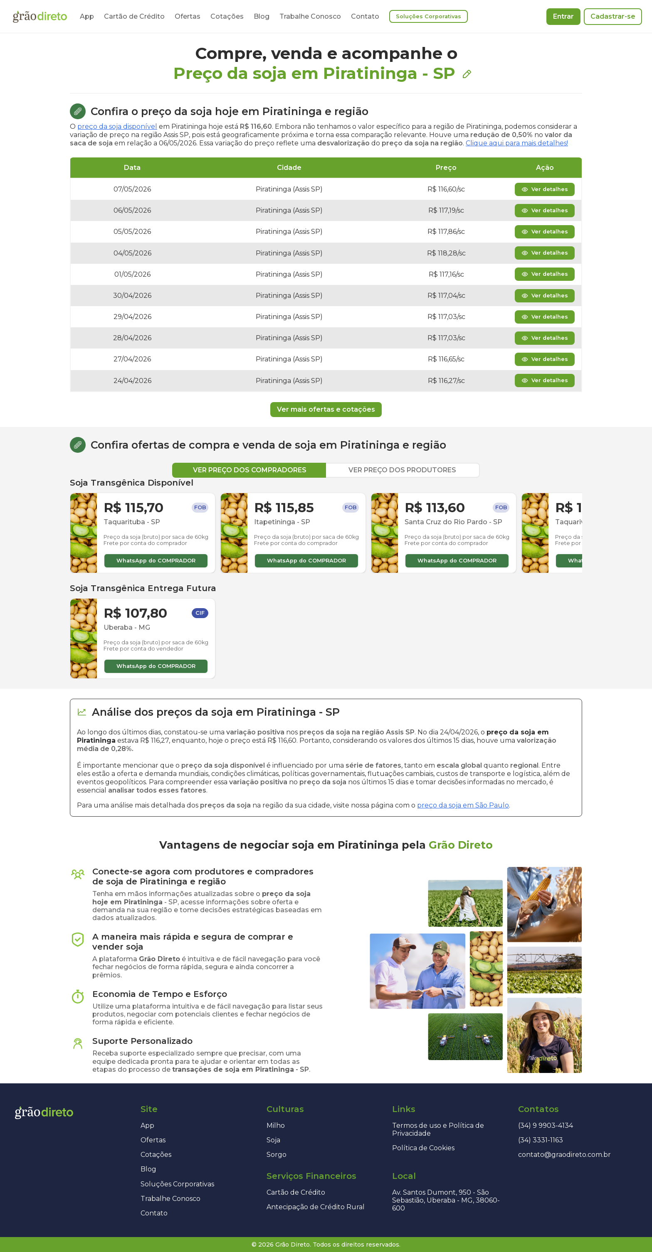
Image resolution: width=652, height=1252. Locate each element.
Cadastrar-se (612, 16)
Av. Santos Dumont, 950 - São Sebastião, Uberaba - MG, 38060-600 (446, 1200)
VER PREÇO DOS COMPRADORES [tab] (249, 470)
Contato (365, 16)
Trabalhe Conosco (310, 16)
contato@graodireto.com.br (564, 1155)
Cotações (227, 16)
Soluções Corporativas (428, 16)
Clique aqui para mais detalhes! (517, 143)
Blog (261, 16)
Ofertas (187, 16)
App (87, 16)
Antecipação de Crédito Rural (316, 1207)
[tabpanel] (326, 578)
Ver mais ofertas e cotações (326, 409)
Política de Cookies (423, 1148)
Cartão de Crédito (134, 16)
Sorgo (276, 1155)
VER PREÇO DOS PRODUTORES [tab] (402, 470)
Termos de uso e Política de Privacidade (438, 1129)
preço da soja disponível (117, 126)
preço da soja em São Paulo (463, 805)
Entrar (563, 16)
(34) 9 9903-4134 (545, 1125)
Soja (273, 1140)
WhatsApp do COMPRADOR (155, 560)
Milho (276, 1125)
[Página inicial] (40, 16)
